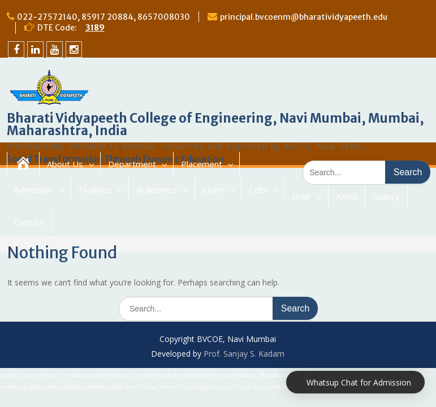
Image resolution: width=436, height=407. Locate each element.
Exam (213, 189)
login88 (28, 387)
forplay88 (111, 387)
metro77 (173, 387)
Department (132, 164)
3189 (95, 28)
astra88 (47, 387)
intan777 (135, 387)
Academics (157, 189)
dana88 (9, 387)
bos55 (192, 387)
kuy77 (154, 387)
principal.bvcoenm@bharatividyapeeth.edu (303, 17)
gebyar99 (208, 375)
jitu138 (249, 387)
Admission (34, 189)
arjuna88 (270, 387)
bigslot (423, 375)
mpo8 (164, 375)
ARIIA (346, 196)
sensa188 (184, 375)
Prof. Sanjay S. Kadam (244, 353)
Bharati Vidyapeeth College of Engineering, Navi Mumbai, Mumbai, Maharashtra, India (215, 124)
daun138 (254, 375)
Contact (29, 222)
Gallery (386, 196)
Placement (201, 164)
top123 (208, 387)
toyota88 (88, 387)
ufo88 (272, 375)
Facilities (95, 189)
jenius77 (228, 387)
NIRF (301, 196)
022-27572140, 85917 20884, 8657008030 (103, 17)
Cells (258, 189)
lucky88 (67, 387)
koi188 (149, 375)
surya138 (231, 375)
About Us (65, 164)
